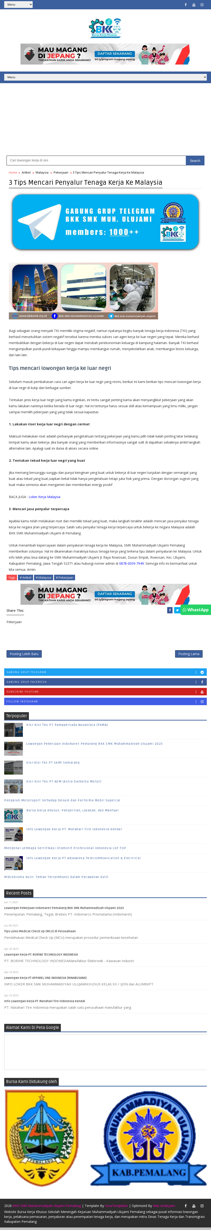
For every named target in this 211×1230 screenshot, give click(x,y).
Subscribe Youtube (107, 693)
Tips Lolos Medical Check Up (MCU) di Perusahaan (40, 933)
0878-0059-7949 (131, 564)
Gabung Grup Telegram (107, 674)
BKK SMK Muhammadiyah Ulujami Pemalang (47, 1208)
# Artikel (25, 578)
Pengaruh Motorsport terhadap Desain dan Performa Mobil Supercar (62, 802)
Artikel (26, 173)
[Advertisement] (105, 119)
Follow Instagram (107, 703)
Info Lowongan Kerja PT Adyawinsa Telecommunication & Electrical (83, 860)
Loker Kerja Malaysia (44, 497)
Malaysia (42, 173)
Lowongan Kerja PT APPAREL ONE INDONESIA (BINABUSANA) (45, 980)
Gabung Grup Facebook (107, 684)
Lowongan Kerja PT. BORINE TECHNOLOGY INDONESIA (41, 957)
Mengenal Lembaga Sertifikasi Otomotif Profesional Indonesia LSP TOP (65, 850)
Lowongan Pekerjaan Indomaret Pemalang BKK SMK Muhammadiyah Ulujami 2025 (94, 746)
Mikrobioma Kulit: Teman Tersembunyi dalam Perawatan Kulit (56, 879)
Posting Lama (188, 655)
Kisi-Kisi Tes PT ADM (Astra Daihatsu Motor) (64, 784)
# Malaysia (43, 578)
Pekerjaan (61, 173)
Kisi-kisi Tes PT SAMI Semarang (53, 765)
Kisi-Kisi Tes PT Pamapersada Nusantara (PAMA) (67, 727)
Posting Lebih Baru (24, 655)
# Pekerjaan (64, 578)
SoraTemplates (116, 1208)
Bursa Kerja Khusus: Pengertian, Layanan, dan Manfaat (72, 812)
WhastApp (196, 609)
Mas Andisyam (164, 1208)
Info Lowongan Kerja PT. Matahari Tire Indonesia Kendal (74, 831)
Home (13, 173)
